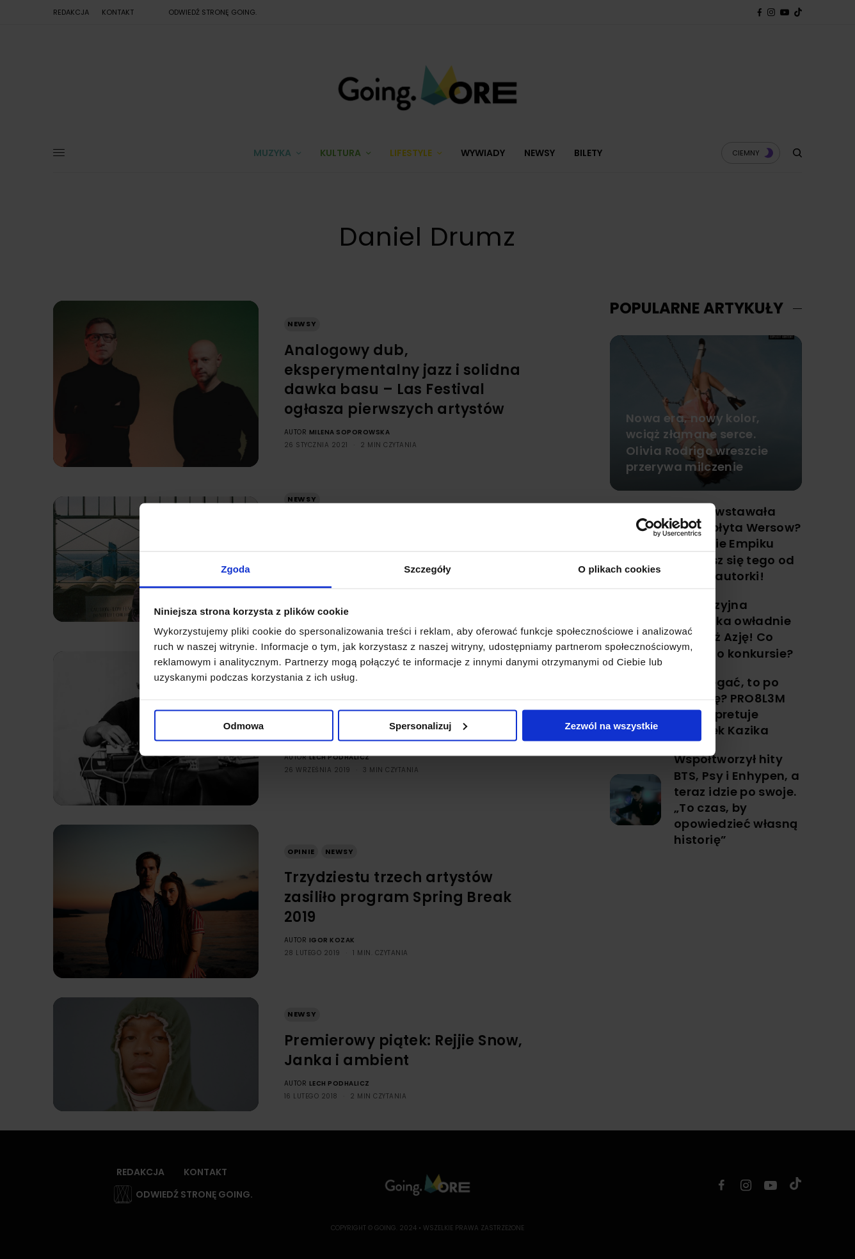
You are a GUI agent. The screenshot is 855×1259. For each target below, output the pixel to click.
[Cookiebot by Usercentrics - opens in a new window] (645, 527)
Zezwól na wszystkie (612, 725)
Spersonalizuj (428, 725)
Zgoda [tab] (235, 569)
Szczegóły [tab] (427, 569)
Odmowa (243, 725)
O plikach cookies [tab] (619, 569)
